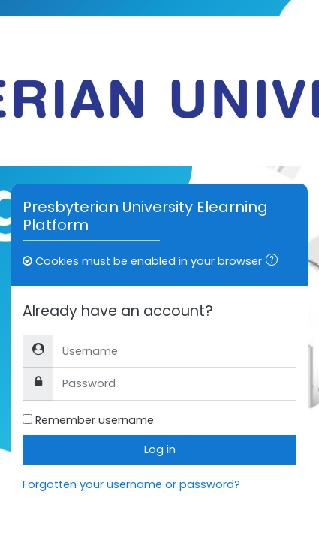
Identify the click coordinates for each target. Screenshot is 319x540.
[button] (274, 262)
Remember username (94, 420)
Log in (160, 449)
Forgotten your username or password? (131, 484)
